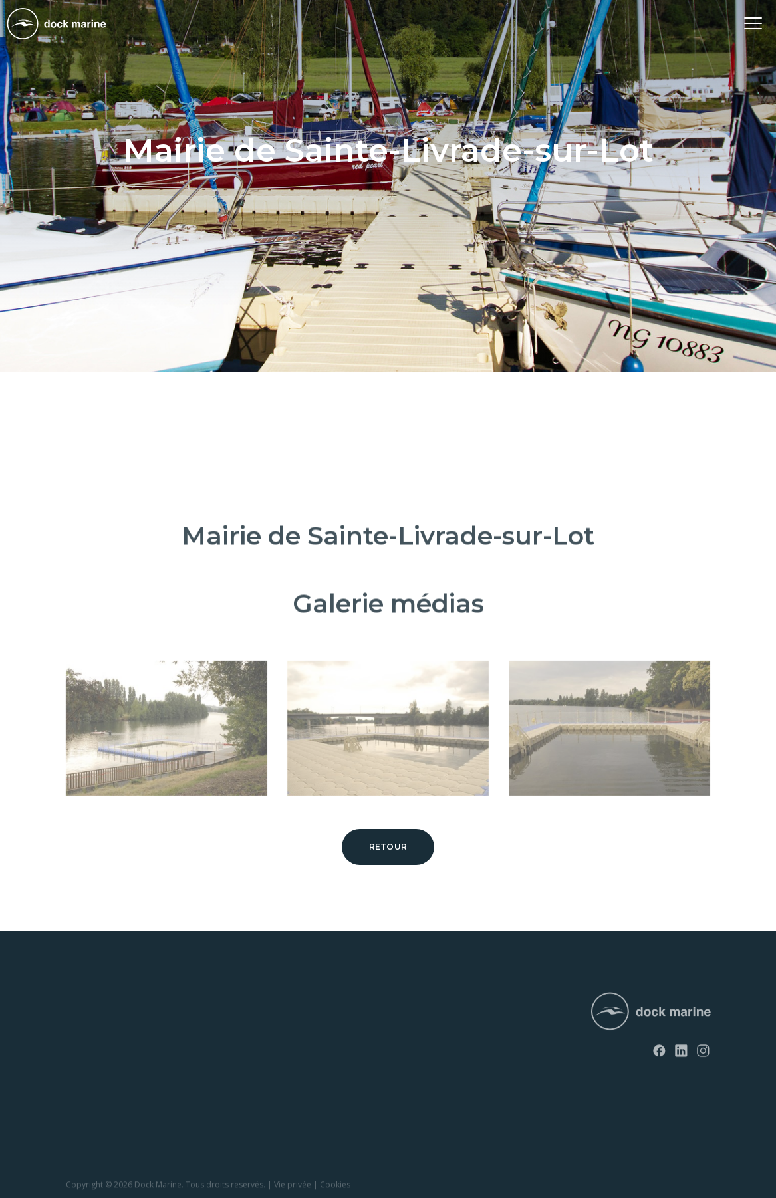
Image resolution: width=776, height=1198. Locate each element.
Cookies (335, 1190)
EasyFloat (85, 1052)
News (234, 1006)
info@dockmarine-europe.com (460, 1062)
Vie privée (292, 1190)
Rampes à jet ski (98, 1075)
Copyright (84, 1190)
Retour (388, 847)
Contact (239, 1029)
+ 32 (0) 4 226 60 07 (434, 1041)
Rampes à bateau (101, 1097)
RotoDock (86, 1006)
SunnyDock (89, 1029)
